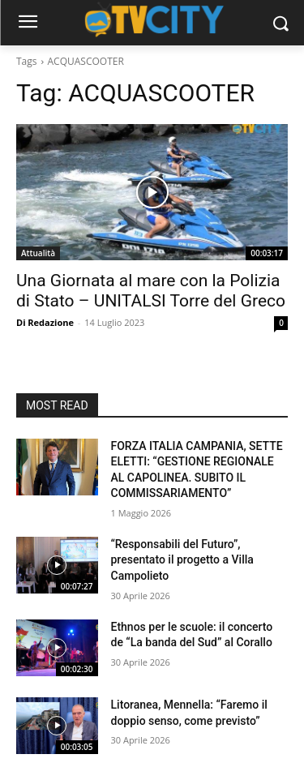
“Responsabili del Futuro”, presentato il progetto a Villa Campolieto (182, 560)
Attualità (38, 253)
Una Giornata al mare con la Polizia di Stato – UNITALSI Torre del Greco (150, 291)
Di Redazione (45, 322)
